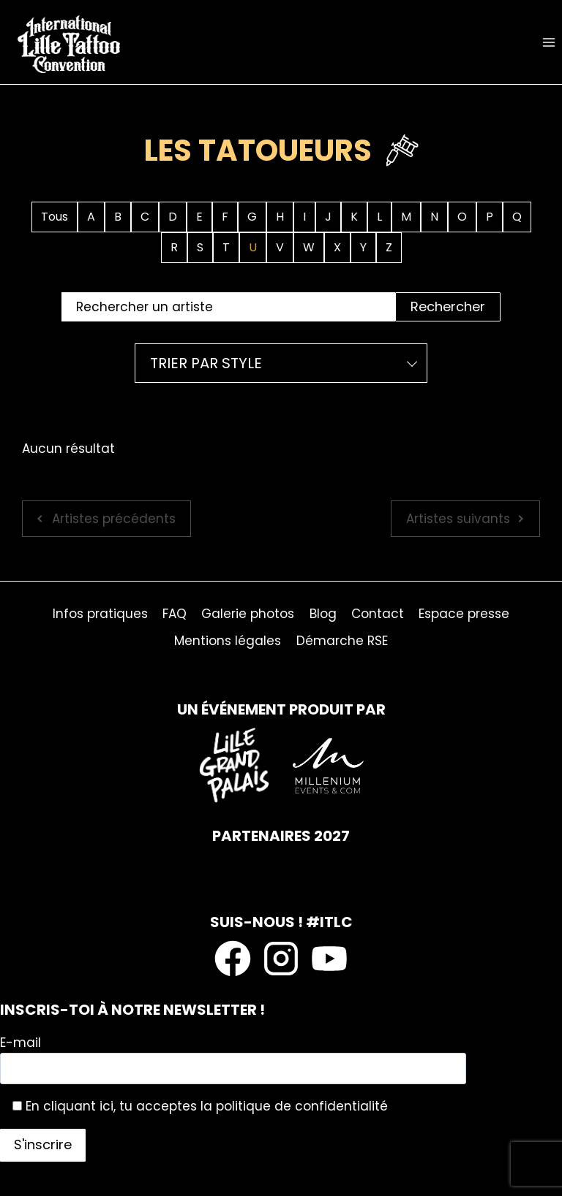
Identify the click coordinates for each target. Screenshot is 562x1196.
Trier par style (206, 363)
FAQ (174, 613)
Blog (323, 613)
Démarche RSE (342, 641)
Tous (54, 216)
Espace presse (464, 613)
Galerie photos (247, 613)
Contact (377, 613)
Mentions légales (227, 641)
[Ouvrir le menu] (548, 42)
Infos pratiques (100, 613)
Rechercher (448, 306)
